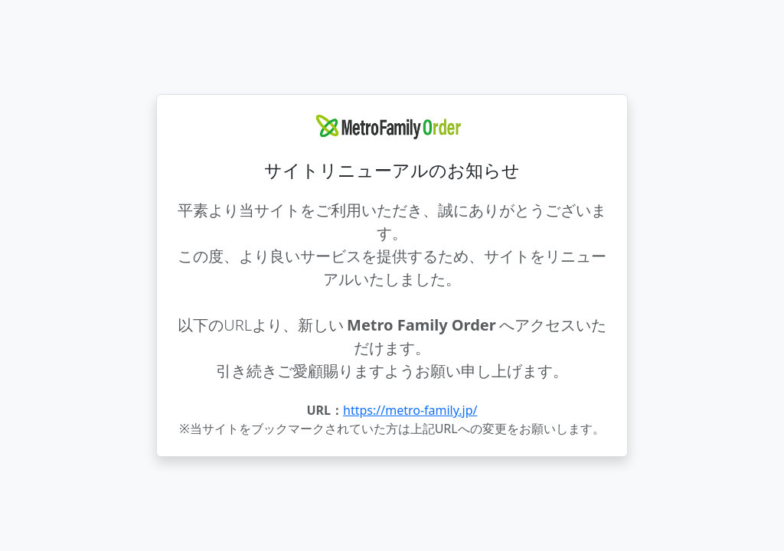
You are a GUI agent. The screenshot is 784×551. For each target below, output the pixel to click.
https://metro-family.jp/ (410, 410)
